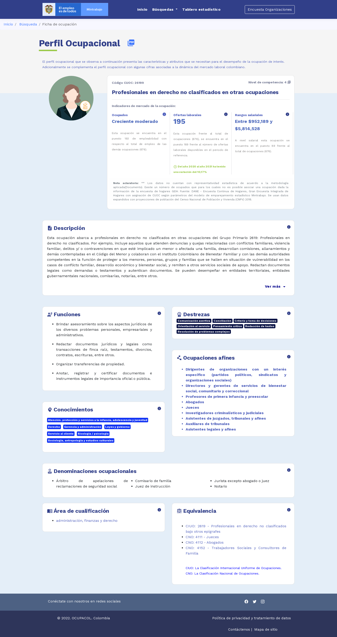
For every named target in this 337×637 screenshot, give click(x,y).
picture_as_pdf (131, 43)
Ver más (276, 286)
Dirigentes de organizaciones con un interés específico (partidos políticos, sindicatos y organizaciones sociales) (236, 374)
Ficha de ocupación (59, 24)
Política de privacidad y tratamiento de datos (252, 618)
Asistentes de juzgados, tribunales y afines (226, 418)
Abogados (195, 402)
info (164, 114)
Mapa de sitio (265, 629)
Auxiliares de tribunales (208, 424)
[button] (164, 9)
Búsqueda (28, 24)
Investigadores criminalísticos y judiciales (225, 413)
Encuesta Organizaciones (270, 9)
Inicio (8, 24)
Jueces (192, 407)
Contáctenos (239, 629)
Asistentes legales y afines (211, 429)
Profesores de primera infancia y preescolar (227, 396)
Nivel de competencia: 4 (269, 82)
